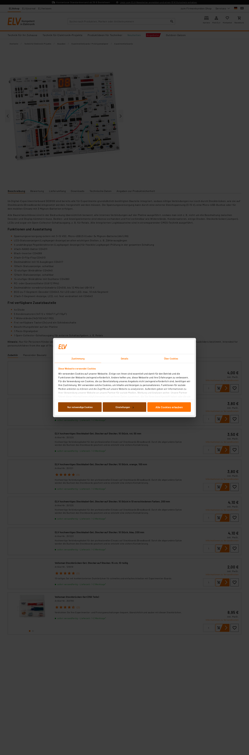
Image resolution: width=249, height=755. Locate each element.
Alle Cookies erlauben (169, 407)
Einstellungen (125, 407)
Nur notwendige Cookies (80, 407)
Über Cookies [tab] (171, 358)
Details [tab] (124, 358)
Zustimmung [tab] (77, 358)
